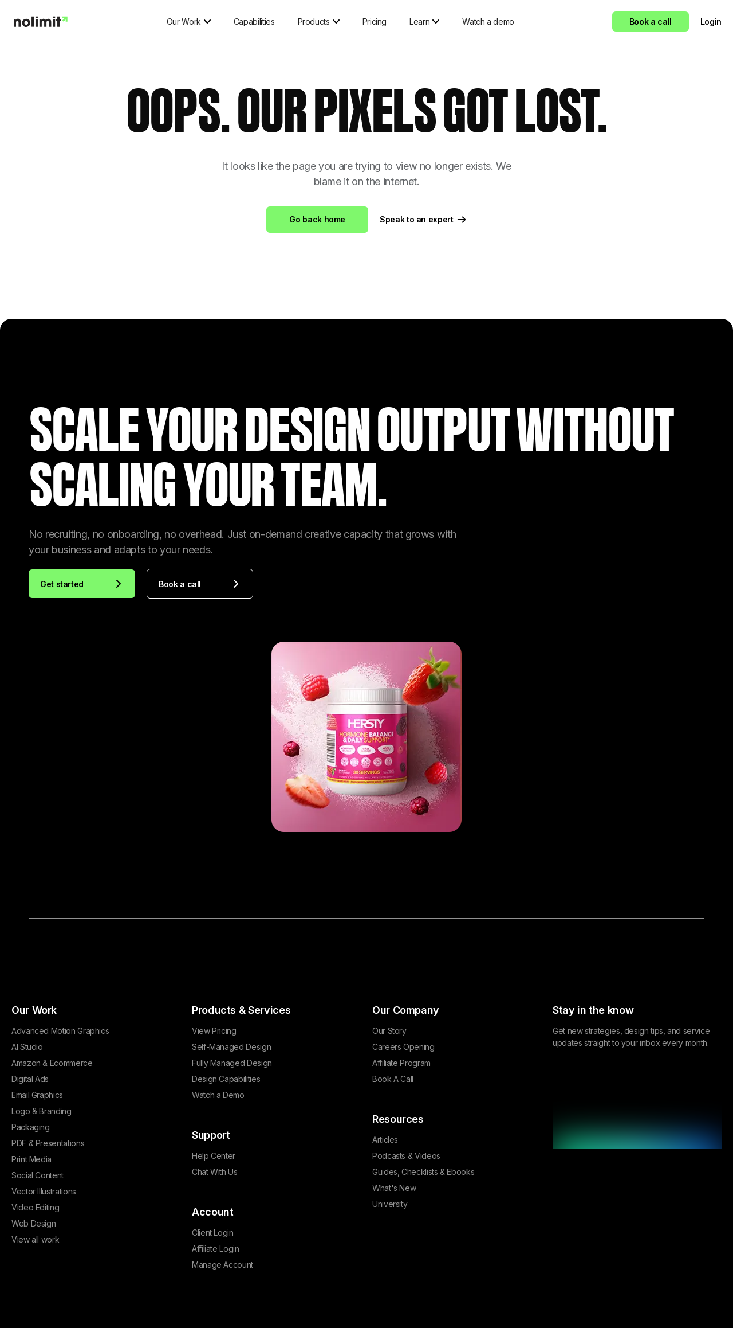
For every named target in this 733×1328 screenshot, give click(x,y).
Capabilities (254, 21)
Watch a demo (488, 21)
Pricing (374, 21)
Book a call (650, 21)
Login (711, 21)
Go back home (317, 219)
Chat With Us (215, 1172)
